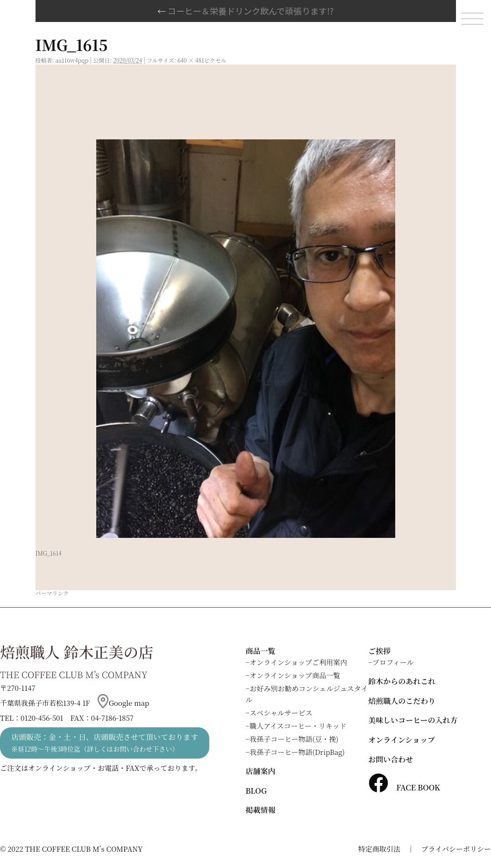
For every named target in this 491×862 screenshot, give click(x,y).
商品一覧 (261, 650)
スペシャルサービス (281, 712)
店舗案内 (261, 771)
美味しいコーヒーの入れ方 (412, 720)
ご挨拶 (379, 650)
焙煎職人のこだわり (401, 700)
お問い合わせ (390, 759)
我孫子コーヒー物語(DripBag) (297, 752)
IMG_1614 (49, 553)
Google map (123, 703)
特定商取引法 (379, 849)
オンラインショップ (401, 739)
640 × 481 (191, 60)
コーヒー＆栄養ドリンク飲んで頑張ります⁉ (245, 11)
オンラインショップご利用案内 (298, 662)
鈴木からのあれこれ (401, 681)
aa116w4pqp (72, 60)
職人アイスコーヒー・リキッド (298, 726)
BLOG (256, 790)
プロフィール (393, 662)
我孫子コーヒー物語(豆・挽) (293, 739)
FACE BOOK (404, 787)
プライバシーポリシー (456, 849)
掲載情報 (261, 809)
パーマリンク (52, 593)
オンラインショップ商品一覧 (294, 675)
